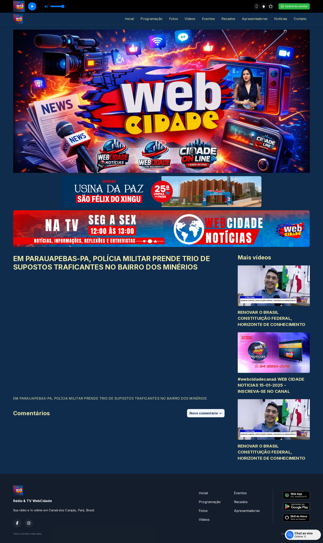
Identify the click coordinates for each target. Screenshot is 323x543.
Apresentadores (255, 19)
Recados (228, 19)
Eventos (208, 19)
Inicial (129, 19)
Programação (151, 19)
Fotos (173, 19)
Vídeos (190, 19)
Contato (300, 19)
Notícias (280, 19)
